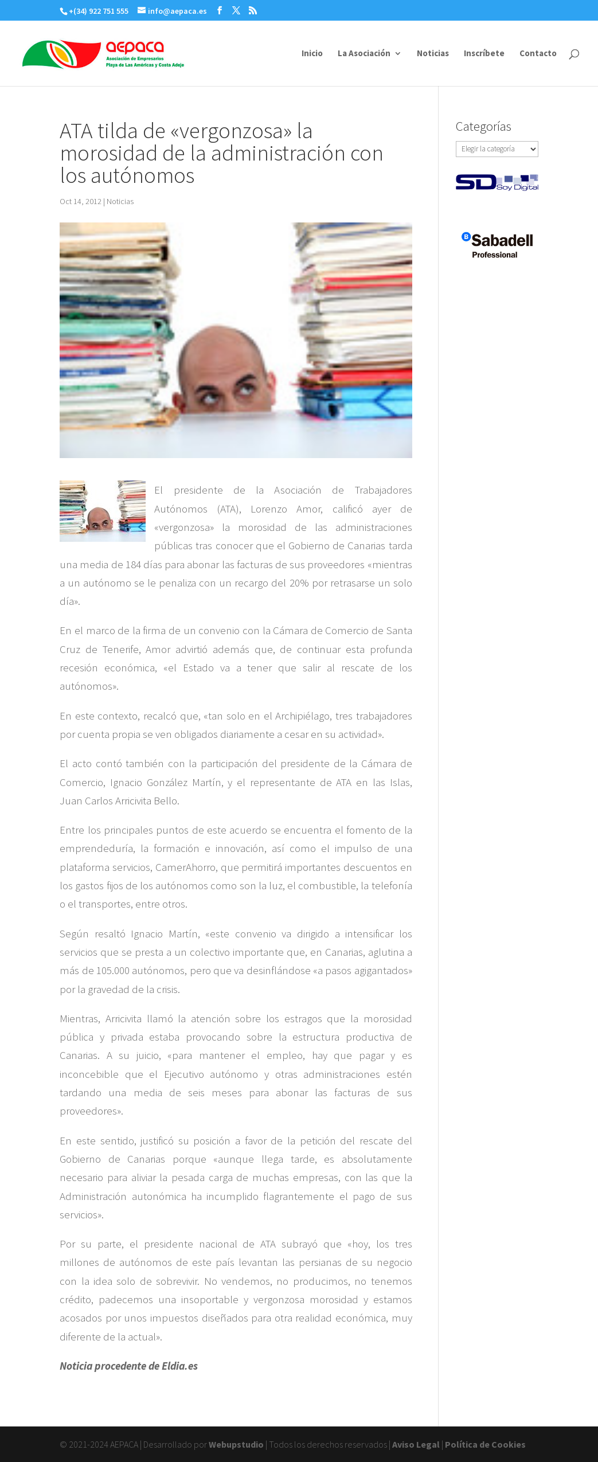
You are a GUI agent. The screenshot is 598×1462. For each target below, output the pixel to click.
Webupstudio (236, 1444)
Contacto (538, 53)
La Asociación (364, 53)
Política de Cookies (485, 1444)
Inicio (312, 53)
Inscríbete (484, 53)
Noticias (433, 53)
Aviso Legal (416, 1444)
